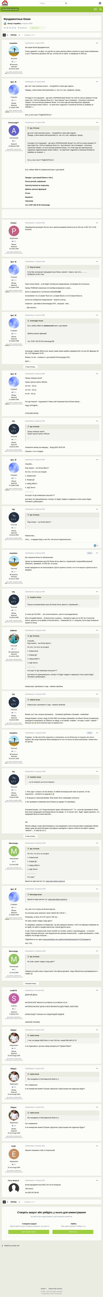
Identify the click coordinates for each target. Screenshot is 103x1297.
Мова (43, 1289)
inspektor (17, 23)
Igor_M (13, 82)
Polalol (13, 223)
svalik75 (13, 990)
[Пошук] (50, 3)
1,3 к (14, 439)
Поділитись (22, 28)
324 (14, 1048)
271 (14, 1164)
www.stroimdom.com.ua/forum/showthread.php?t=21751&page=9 (67, 939)
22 (14, 141)
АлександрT (13, 123)
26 (14, 861)
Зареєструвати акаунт (29, 1232)
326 (14, 241)
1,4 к (14, 649)
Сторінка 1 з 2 (29, 35)
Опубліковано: (34, 43)
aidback (13, 630)
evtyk (13, 1146)
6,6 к (14, 100)
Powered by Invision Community (51, 1293)
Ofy (13, 421)
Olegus (13, 1030)
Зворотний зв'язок (55, 1289)
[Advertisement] (52, 214)
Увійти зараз (73, 1232)
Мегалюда (13, 843)
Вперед (13, 35)
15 (14, 1009)
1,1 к (14, 61)
